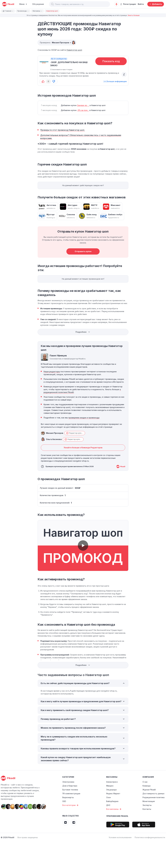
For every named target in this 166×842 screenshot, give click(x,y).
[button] (52, 4)
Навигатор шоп (74, 50)
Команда (146, 786)
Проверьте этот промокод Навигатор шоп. (62, 130)
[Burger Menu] (23, 4)
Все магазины (114, 809)
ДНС (108, 805)
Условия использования (120, 837)
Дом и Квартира (69, 786)
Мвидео (109, 786)
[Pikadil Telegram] (74, 822)
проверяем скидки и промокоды (83, 418)
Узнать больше (134, 15)
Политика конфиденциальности (150, 837)
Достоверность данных (153, 793)
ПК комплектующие (71, 793)
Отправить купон (83, 251)
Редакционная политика (153, 797)
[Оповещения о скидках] (116, 4)
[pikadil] (8, 4)
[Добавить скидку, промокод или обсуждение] (155, 4)
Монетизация (149, 801)
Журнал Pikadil (149, 790)
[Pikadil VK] (65, 822)
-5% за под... (83, 110)
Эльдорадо (111, 790)
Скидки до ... (83, 105)
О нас (145, 782)
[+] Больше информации (115, 81)
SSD (64, 801)
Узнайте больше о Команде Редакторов (83, 447)
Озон (108, 797)
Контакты (147, 809)
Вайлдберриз (112, 801)
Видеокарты (68, 797)
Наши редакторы (52, 371)
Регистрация (128, 4)
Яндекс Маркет (113, 793)
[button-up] (43, 81)
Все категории (70, 805)
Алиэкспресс (112, 782)
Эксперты (147, 805)
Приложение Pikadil (117, 816)
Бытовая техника (70, 790)
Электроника (68, 782)
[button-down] (53, 81)
